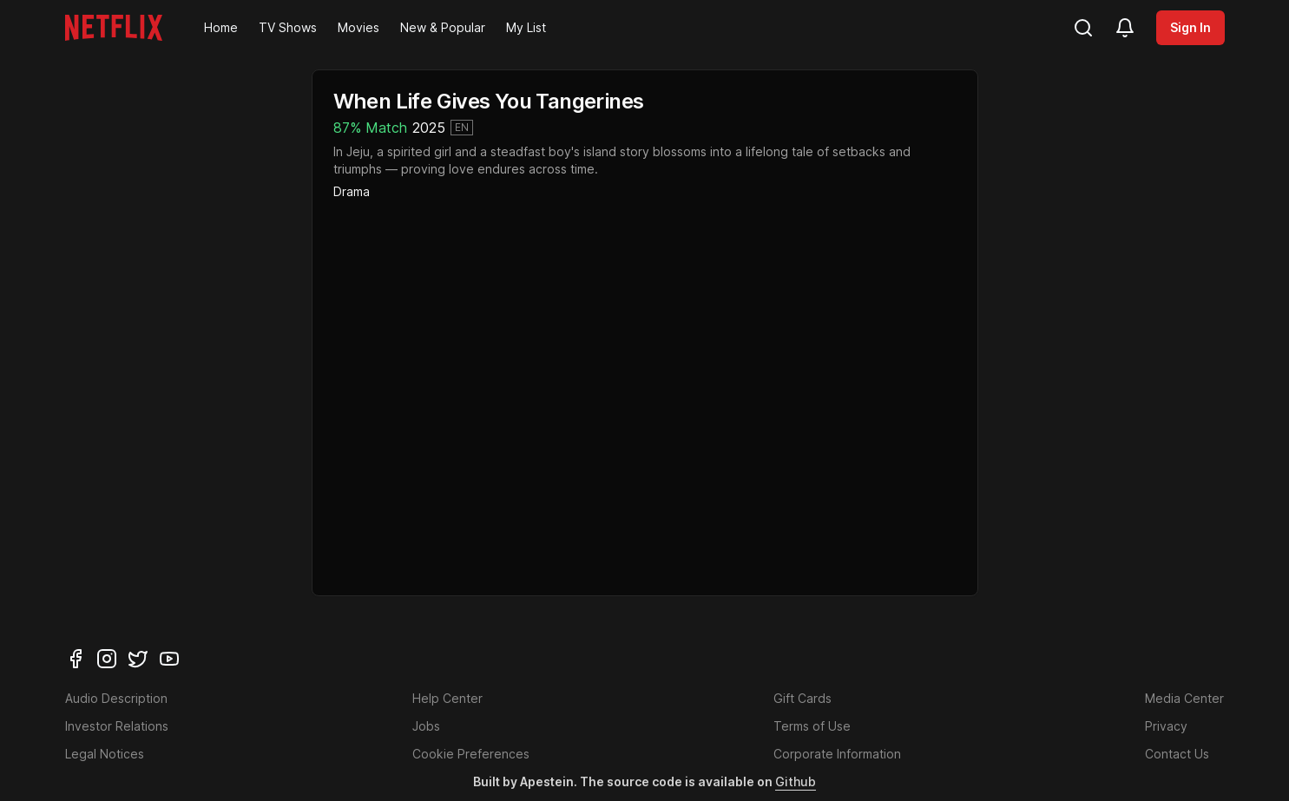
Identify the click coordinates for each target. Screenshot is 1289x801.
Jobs (426, 726)
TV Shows (288, 27)
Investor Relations (116, 726)
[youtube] (169, 658)
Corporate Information (837, 753)
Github (795, 781)
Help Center (447, 698)
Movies (358, 27)
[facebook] (75, 658)
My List (526, 27)
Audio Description (116, 698)
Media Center (1184, 698)
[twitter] (138, 658)
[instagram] (106, 658)
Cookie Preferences (470, 753)
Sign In (1190, 27)
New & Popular (442, 27)
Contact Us (1177, 753)
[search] (1083, 27)
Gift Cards (802, 698)
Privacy (1166, 726)
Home (221, 27)
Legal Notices (104, 753)
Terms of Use (812, 726)
